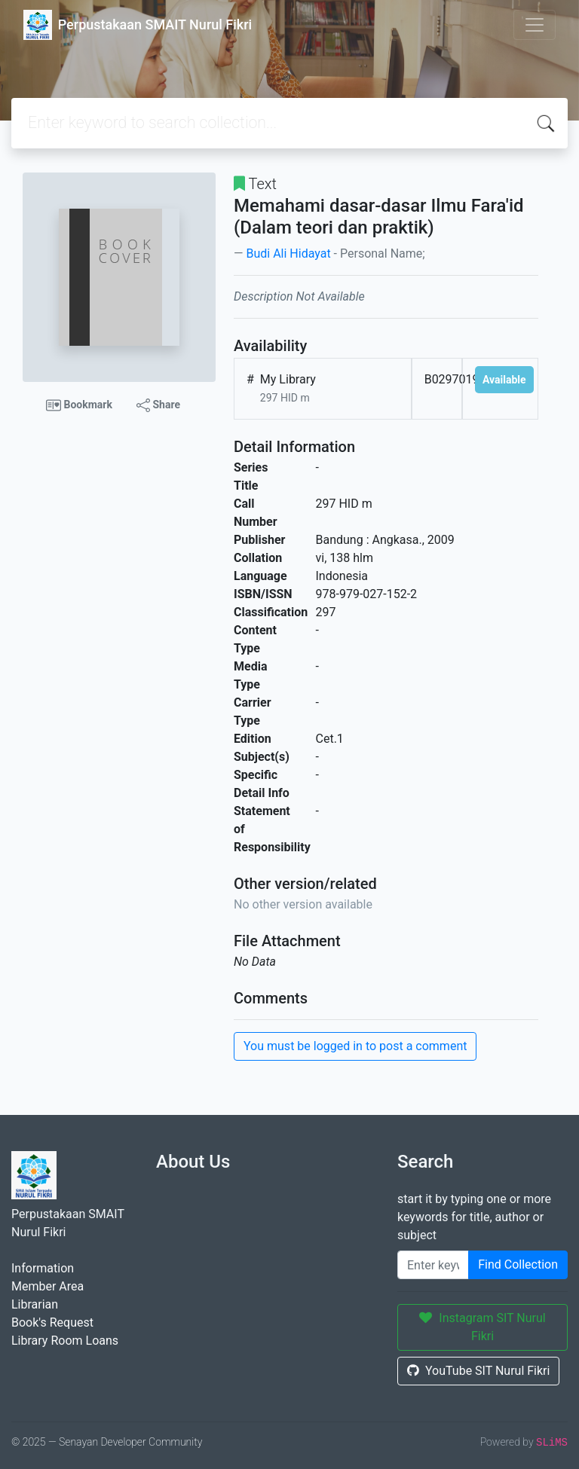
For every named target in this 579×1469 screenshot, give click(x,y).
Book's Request (52, 1322)
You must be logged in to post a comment (355, 1046)
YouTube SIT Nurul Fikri (478, 1371)
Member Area (47, 1286)
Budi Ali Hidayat (288, 253)
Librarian (34, 1304)
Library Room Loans (64, 1340)
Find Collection (518, 1264)
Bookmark (79, 405)
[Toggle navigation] (534, 25)
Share (158, 405)
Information (42, 1268)
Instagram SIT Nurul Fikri (482, 1327)
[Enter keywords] (433, 1265)
